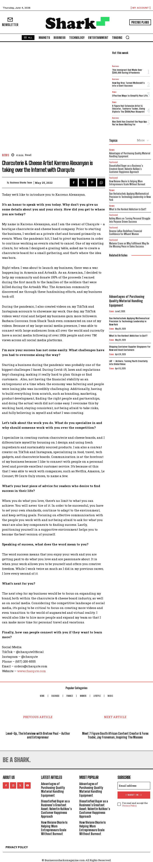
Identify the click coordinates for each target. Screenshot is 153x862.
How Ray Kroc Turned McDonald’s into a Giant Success (128, 84)
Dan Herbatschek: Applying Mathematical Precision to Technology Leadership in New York (130, 196)
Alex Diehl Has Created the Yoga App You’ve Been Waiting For (129, 123)
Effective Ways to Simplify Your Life (130, 95)
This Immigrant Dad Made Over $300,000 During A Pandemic (127, 71)
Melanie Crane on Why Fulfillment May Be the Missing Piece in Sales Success (129, 245)
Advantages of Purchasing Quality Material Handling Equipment (129, 155)
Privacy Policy (129, 805)
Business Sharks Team (21, 182)
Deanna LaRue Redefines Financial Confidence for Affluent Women (125, 232)
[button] (127, 37)
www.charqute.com (31, 671)
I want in (134, 794)
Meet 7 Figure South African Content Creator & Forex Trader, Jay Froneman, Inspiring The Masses (115, 735)
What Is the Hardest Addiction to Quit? (127, 209)
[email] (134, 785)
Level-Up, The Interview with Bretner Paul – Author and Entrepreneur (38, 735)
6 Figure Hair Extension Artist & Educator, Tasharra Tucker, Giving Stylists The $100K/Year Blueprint (128, 108)
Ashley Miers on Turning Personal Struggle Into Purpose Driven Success (129, 220)
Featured (113, 162)
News (5, 155)
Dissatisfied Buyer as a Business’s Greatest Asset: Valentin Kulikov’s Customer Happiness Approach (126, 168)
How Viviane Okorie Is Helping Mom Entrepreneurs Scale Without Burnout (127, 183)
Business (115, 66)
